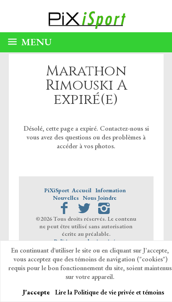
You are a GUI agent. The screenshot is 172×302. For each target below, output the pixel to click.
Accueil (81, 190)
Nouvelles (66, 197)
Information (110, 190)
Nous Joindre (100, 197)
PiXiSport (56, 190)
